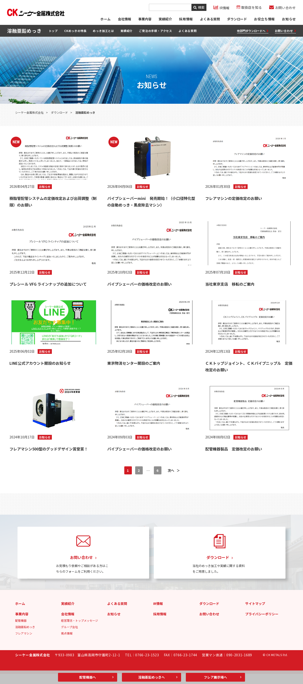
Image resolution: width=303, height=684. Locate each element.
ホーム (105, 20)
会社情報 (124, 20)
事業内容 (144, 20)
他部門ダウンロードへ (252, 33)
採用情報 (159, 624)
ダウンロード (237, 20)
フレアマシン (23, 643)
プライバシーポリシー (261, 624)
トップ (53, 33)
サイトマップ (255, 613)
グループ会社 (69, 637)
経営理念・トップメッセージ (79, 631)
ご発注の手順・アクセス (155, 33)
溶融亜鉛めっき (25, 637)
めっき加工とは (103, 33)
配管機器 (21, 631)
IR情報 (158, 613)
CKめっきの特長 (75, 33)
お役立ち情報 (264, 20)
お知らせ (289, 20)
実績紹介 (165, 20)
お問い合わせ (285, 33)
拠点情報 (66, 643)
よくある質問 (210, 20)
